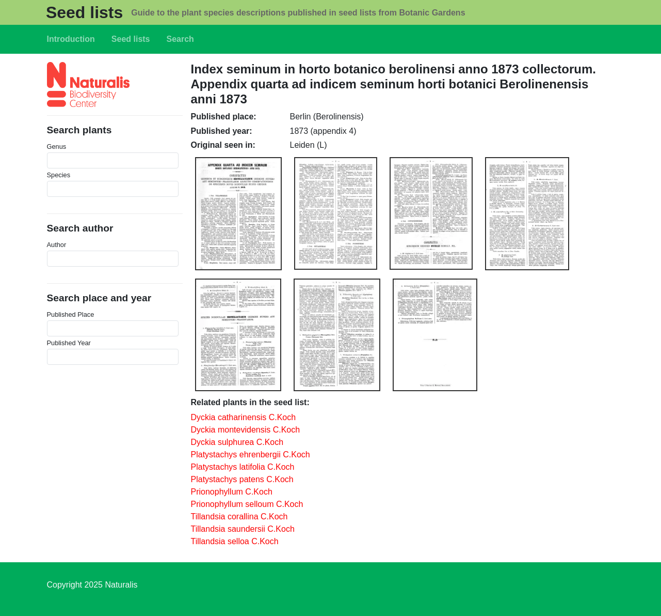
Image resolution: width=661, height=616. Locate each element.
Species (59, 175)
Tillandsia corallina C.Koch (239, 516)
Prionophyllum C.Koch (231, 491)
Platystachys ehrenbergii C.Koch (250, 454)
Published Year (69, 343)
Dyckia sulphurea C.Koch (237, 442)
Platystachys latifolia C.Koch (243, 467)
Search (180, 39)
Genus (57, 146)
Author (57, 245)
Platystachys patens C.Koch (242, 479)
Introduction (71, 39)
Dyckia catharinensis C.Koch (243, 417)
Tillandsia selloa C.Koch (235, 541)
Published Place (70, 314)
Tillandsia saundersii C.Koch (243, 529)
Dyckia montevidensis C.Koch (245, 429)
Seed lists (84, 12)
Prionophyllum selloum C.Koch (247, 504)
